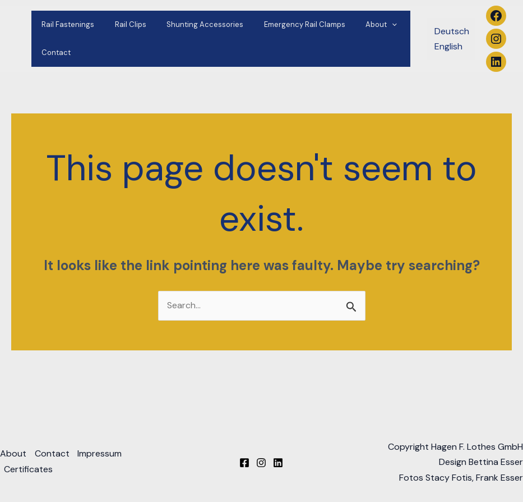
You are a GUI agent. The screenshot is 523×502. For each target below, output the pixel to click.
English (448, 46)
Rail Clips (121, 24)
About (355, 25)
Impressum (101, 454)
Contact (53, 52)
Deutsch (451, 31)
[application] (365, 25)
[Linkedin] (278, 463)
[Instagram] (261, 463)
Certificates (28, 470)
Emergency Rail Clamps (284, 24)
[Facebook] (244, 463)
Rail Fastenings (65, 24)
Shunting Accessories (190, 24)
